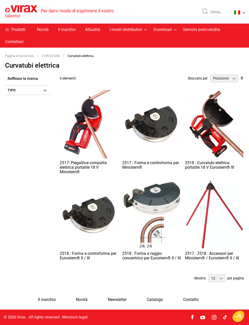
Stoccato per (198, 78)
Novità (43, 29)
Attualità (92, 29)
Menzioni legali (75, 317)
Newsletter (117, 299)
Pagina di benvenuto (20, 56)
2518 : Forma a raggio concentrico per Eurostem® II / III (151, 255)
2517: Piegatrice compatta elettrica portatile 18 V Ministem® (83, 167)
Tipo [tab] (12, 90)
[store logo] (64, 11)
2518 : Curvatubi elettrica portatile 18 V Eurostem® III (209, 165)
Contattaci (14, 41)
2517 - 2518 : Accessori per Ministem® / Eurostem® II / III (212, 255)
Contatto (191, 299)
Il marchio (67, 29)
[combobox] (219, 12)
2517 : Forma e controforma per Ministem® (150, 165)
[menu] (124, 36)
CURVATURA (51, 56)
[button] (239, 12)
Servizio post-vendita (201, 29)
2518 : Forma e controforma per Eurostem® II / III (88, 255)
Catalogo (155, 299)
